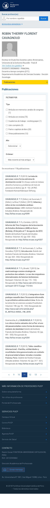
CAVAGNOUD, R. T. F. (13, 176)
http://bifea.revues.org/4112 (30, 364)
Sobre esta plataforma (11, 392)
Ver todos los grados (12, 65)
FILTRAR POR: (12, 97)
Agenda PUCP (8, 434)
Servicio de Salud (9, 439)
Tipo (8, 104)
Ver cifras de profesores (12, 397)
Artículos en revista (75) (17, 117)
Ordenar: (9, 154)
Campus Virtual (8, 417)
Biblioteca (6, 428)
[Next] (40, 374)
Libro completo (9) (14, 125)
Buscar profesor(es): (10, 14)
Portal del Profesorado (11, 403)
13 (36, 375)
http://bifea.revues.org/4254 (17, 338)
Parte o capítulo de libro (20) (18, 129)
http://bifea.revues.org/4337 (30, 240)
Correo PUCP (7, 423)
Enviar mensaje (16, 469)
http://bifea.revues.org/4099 (17, 214)
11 (24, 375)
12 (30, 375)
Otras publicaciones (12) (17, 134)
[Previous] (9, 374)
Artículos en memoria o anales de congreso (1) (24, 111)
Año (7, 140)
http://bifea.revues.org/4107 (17, 260)
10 (19, 375)
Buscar (43, 18)
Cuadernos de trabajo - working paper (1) (24, 121)
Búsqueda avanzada (11, 24)
